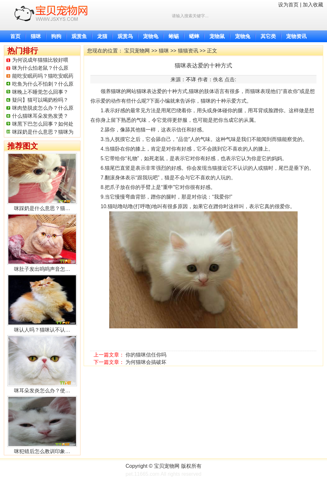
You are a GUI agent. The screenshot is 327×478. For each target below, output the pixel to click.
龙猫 (102, 36)
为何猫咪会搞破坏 (145, 362)
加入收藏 (313, 4)
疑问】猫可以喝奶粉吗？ (40, 100)
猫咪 (36, 36)
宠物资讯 (296, 36)
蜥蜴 (174, 36)
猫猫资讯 (188, 50)
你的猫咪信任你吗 (145, 354)
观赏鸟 (125, 36)
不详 (191, 79)
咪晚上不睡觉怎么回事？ (40, 92)
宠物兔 (242, 36)
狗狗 (56, 36)
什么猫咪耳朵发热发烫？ (40, 116)
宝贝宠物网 (137, 50)
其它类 (268, 36)
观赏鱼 (79, 36)
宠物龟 (150, 36)
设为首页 (288, 4)
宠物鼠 (217, 36)
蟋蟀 (194, 36)
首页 (15, 36)
